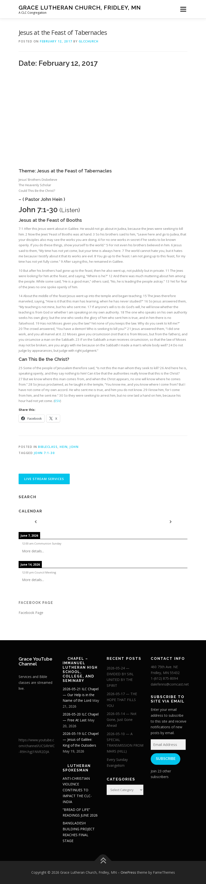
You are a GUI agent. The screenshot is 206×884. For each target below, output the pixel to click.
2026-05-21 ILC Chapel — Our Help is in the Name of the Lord (81, 695)
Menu (183, 9)
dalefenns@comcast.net (170, 684)
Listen (69, 210)
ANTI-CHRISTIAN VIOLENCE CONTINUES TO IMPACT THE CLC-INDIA (77, 790)
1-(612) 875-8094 (164, 678)
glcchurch (89, 41)
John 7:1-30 (44, 453)
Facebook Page (36, 603)
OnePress (128, 872)
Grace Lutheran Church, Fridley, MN (80, 7)
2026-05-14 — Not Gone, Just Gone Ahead (122, 719)
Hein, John (69, 447)
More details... (33, 551)
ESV (57, 401)
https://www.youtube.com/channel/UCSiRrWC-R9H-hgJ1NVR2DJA (37, 746)
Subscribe (165, 759)
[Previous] (35, 522)
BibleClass (47, 447)
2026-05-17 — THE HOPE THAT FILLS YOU (122, 699)
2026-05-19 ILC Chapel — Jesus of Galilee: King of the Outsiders (81, 739)
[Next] (170, 522)
